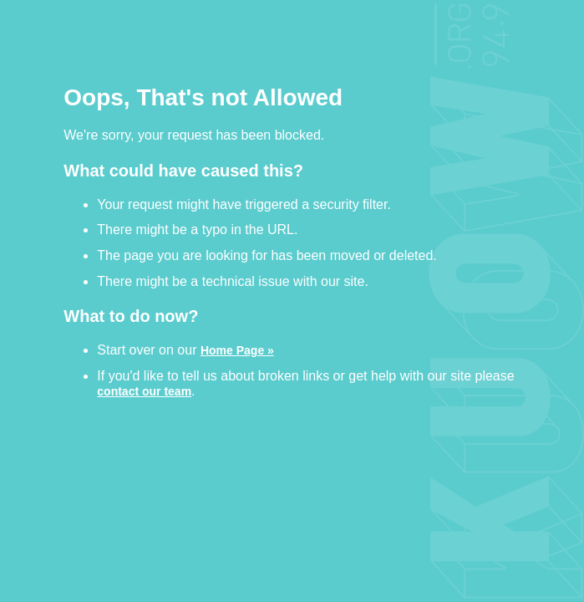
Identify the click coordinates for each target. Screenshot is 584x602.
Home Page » (237, 350)
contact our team (144, 391)
